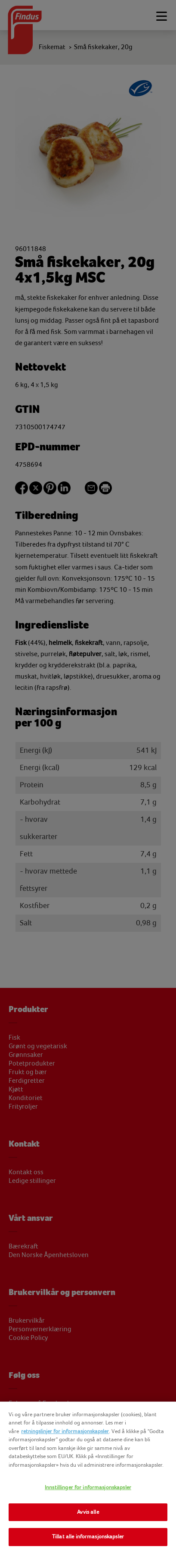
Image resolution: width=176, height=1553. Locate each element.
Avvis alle (88, 1512)
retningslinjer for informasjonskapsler (65, 1431)
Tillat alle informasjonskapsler (88, 1537)
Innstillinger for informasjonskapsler (88, 1487)
